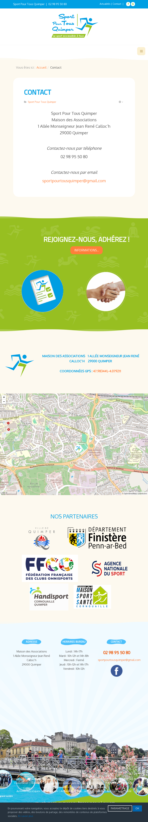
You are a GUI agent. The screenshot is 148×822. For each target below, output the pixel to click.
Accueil (42, 67)
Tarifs (100, 783)
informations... (86, 250)
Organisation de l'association (38, 779)
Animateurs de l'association (78, 783)
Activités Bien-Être (71, 791)
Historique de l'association (46, 783)
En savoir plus (25, 816)
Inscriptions (111, 783)
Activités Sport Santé (119, 791)
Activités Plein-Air (94, 791)
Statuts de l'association (70, 779)
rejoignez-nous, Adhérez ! (86, 239)
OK (137, 808)
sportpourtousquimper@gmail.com (74, 180)
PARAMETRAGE (120, 808)
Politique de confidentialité (68, 787)
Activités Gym (50, 791)
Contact (37, 92)
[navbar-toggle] (141, 51)
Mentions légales (96, 787)
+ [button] (4, 397)
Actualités (105, 3)
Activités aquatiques (28, 791)
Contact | (118, 3)
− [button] (4, 402)
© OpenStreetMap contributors (134, 494)
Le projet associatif (97, 779)
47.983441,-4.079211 (107, 371)
